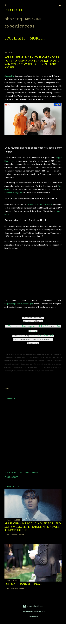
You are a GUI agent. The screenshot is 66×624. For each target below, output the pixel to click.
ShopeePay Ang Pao (13, 192)
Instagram (28, 326)
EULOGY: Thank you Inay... (23, 583)
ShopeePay (9, 76)
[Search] (60, 4)
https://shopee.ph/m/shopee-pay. (19, 303)
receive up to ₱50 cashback (40, 204)
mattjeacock (40, 611)
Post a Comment (17, 535)
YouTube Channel (41, 335)
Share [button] (6, 388)
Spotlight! (15, 38)
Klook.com (11, 476)
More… (37, 38)
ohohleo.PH (13, 9)
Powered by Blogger (33, 606)
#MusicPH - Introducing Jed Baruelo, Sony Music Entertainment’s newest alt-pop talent (32, 527)
